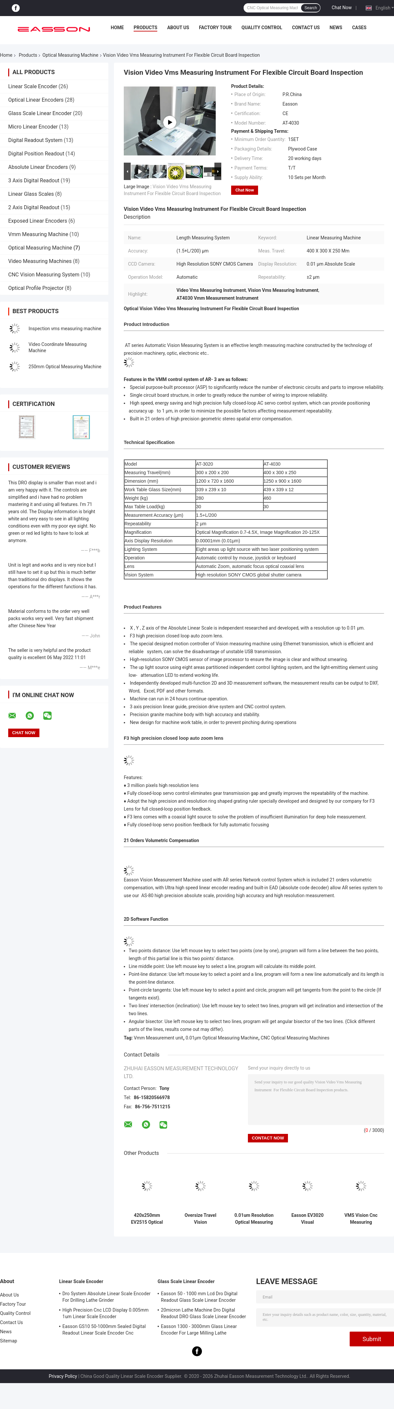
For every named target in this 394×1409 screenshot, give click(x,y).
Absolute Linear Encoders (38, 167)
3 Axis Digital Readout (33, 180)
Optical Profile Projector (36, 288)
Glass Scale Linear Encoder (40, 113)
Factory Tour (215, 27)
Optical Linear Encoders (36, 100)
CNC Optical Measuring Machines (295, 1037)
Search (310, 8)
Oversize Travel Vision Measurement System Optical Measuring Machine (200, 1219)
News (336, 27)
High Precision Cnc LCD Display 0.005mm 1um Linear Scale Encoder (105, 1313)
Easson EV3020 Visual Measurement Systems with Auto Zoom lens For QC (307, 1219)
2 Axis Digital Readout (33, 207)
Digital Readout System (35, 140)
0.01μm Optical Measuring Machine (222, 1037)
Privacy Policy (63, 1376)
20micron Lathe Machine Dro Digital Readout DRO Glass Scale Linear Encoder (203, 1313)
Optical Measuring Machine (70, 55)
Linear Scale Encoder (32, 86)
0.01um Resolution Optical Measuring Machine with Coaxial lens (254, 1219)
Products (145, 27)
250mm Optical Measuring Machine (65, 366)
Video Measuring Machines (40, 261)
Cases (359, 27)
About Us (178, 27)
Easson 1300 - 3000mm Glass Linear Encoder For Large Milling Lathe (199, 1330)
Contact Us (305, 27)
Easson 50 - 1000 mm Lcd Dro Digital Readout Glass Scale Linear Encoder (199, 1297)
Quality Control (262, 27)
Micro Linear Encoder (33, 127)
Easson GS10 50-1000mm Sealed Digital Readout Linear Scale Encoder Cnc (104, 1330)
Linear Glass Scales (31, 194)
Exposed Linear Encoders (37, 221)
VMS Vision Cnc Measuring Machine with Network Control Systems (361, 1219)
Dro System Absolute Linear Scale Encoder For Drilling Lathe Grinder (106, 1297)
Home (117, 27)
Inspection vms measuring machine (65, 328)
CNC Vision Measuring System (43, 275)
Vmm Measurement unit (158, 1037)
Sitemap (8, 1340)
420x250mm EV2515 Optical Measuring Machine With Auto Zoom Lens (146, 1219)
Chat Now (342, 7)
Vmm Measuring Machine (38, 234)
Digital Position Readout (36, 154)
